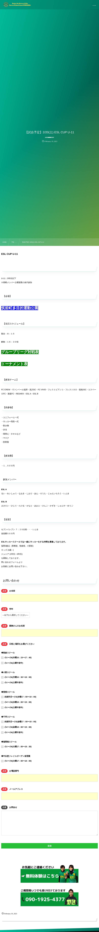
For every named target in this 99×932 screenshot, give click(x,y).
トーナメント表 (14, 364)
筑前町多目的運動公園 (19, 308)
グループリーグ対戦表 (20, 352)
